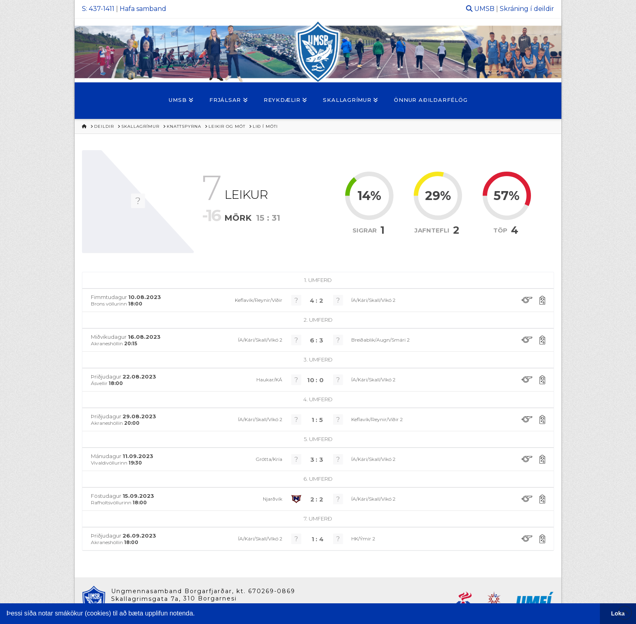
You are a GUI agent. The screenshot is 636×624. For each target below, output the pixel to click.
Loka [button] (618, 613)
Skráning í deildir (527, 9)
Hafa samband (143, 9)
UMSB (484, 9)
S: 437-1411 (98, 9)
